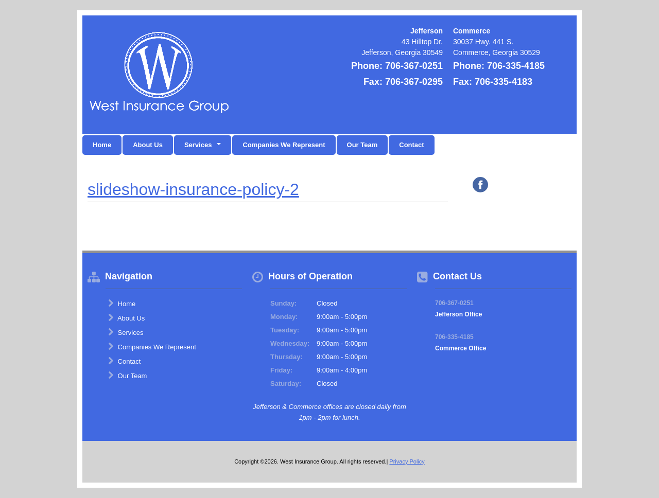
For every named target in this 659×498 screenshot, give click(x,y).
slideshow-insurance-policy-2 (193, 189)
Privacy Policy (406, 461)
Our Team (362, 145)
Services (125, 332)
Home (102, 145)
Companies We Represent (283, 145)
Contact (411, 145)
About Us (148, 145)
